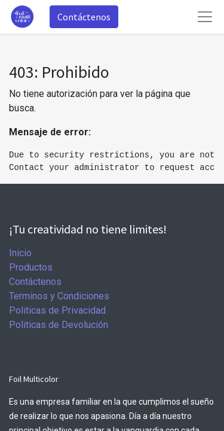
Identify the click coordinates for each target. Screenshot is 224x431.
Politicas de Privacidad (57, 310)
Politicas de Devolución (58, 324)
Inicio (20, 253)
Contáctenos (84, 17)
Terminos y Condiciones (59, 296)
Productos (31, 267)
